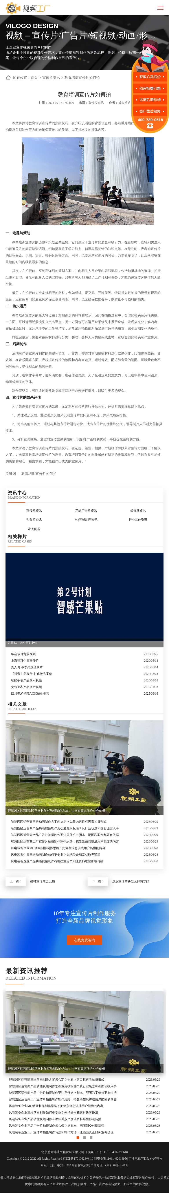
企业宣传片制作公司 (140, 1177)
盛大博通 (6, 1177)
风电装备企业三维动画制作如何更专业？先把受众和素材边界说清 (55, 854)
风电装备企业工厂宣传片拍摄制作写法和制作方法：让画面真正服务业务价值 (61, 1132)
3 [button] (91, 1136)
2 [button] (84, 1136)
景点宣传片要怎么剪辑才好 (130, 881)
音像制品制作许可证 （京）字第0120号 (101, 1165)
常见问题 (34, 529)
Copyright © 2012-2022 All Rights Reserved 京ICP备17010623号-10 (50, 1158)
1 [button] (78, 1136)
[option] (84, 1062)
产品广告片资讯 (86, 510)
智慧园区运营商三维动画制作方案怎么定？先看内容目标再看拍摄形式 (59, 821)
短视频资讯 (138, 510)
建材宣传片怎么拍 (42, 881)
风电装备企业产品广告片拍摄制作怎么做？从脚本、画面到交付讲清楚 (56, 1125)
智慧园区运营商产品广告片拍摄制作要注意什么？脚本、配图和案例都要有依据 (65, 835)
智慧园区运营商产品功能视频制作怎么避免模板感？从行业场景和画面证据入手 (65, 828)
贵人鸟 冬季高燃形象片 (27, 667)
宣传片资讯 (51, 77)
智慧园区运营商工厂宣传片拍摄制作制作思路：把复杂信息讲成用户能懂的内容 (65, 841)
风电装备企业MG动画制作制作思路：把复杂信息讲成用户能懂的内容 (58, 848)
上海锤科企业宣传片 (25, 660)
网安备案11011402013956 (111, 1158)
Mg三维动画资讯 (86, 519)
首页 (34, 77)
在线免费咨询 (84, 940)
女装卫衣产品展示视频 (26, 687)
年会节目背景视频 (23, 654)
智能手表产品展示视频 (26, 680)
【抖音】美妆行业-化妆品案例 (31, 674)
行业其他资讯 (138, 519)
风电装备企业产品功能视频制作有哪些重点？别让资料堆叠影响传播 (57, 861)
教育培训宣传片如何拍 (82, 77)
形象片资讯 (34, 519)
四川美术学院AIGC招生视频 (30, 693)
